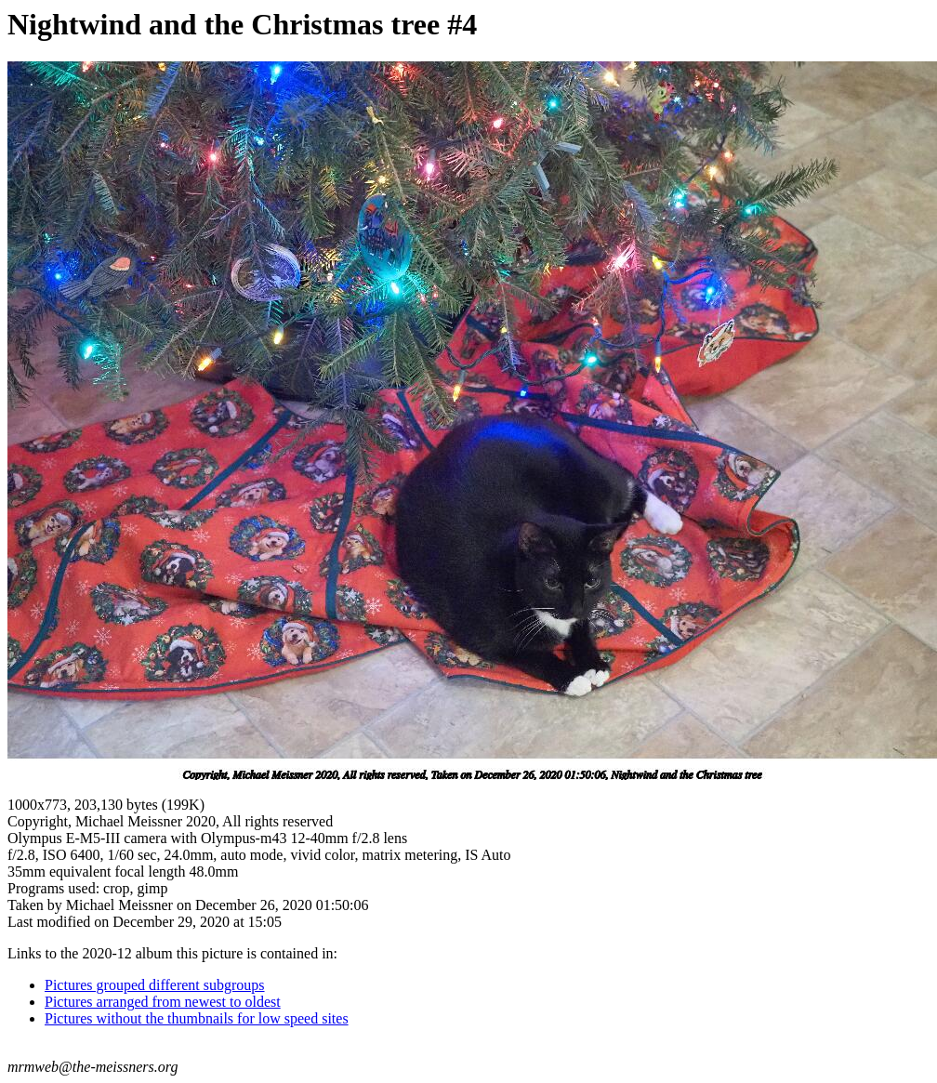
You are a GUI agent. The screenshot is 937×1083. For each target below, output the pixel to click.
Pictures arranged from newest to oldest (163, 1002)
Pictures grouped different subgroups (155, 985)
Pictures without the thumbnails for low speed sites (197, 1018)
